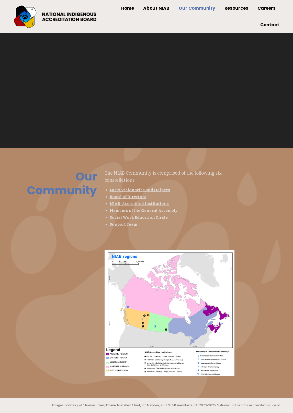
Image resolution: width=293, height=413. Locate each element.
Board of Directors (128, 197)
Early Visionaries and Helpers (140, 190)
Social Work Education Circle (139, 217)
